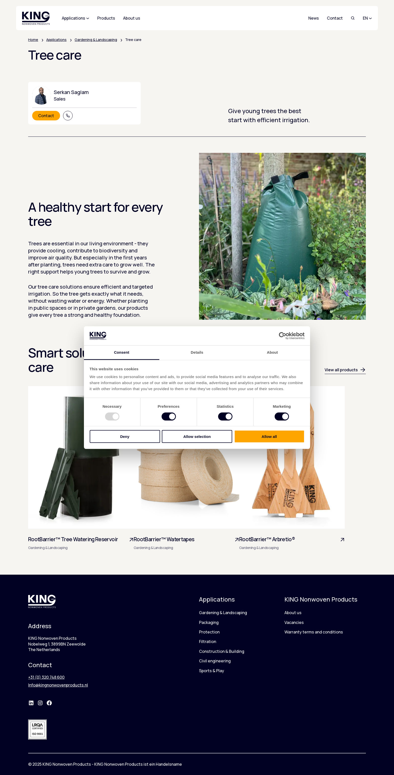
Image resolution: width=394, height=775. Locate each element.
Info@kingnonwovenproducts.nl (58, 685)
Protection (209, 632)
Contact (335, 18)
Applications (56, 39)
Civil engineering (215, 661)
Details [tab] (197, 352)
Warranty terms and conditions (313, 632)
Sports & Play (211, 670)
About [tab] (272, 352)
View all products (345, 370)
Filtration (207, 641)
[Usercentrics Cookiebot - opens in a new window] (283, 336)
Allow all (269, 436)
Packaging (209, 622)
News (313, 18)
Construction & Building (221, 651)
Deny (124, 436)
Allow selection (197, 436)
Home (33, 39)
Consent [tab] (121, 352)
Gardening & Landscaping (96, 39)
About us (293, 612)
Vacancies (294, 622)
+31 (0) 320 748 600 (46, 677)
